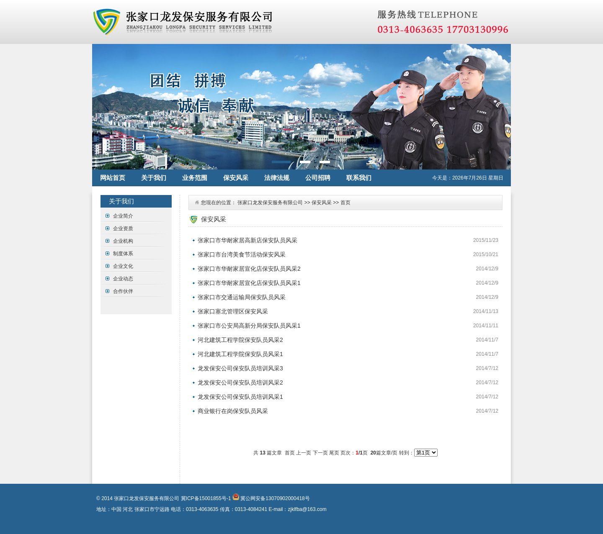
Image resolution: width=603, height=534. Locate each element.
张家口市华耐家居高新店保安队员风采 (247, 240)
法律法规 (276, 177)
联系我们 (358, 177)
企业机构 (123, 241)
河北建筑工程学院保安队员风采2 (240, 339)
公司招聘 (317, 177)
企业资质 (123, 228)
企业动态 (123, 279)
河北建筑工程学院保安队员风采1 (240, 354)
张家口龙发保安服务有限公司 (270, 202)
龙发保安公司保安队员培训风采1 (240, 396)
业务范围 (194, 177)
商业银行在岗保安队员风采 (233, 411)
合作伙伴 (123, 291)
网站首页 (112, 177)
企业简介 (123, 216)
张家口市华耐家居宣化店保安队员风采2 (249, 268)
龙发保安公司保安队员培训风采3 (240, 368)
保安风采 (235, 177)
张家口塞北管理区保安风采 (233, 311)
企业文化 (123, 266)
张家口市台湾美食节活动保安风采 (242, 254)
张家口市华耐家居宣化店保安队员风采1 (249, 283)
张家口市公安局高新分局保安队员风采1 (249, 325)
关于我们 (153, 177)
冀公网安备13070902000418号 (274, 498)
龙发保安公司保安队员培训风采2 (240, 382)
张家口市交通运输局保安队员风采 (242, 297)
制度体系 (123, 254)
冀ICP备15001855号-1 (206, 498)
